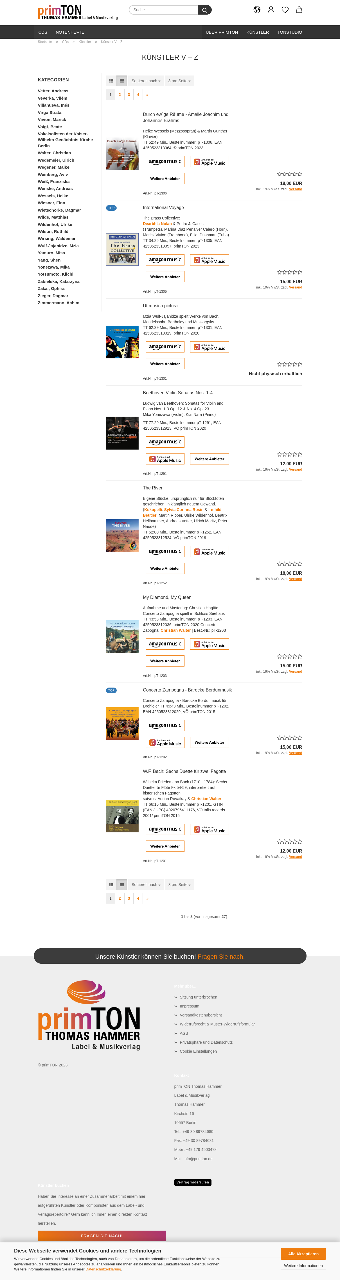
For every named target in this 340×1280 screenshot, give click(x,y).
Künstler (257, 32)
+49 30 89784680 (198, 1131)
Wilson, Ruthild (53, 231)
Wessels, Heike (53, 195)
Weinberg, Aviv (53, 174)
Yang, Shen (49, 260)
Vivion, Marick (52, 119)
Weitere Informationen (303, 1265)
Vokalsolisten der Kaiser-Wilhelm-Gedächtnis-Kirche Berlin (65, 139)
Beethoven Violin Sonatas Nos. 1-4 (178, 392)
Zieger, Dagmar (53, 295)
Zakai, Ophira (51, 288)
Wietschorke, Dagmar (59, 210)
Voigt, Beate (50, 126)
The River (152, 488)
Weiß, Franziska (54, 181)
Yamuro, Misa (51, 252)
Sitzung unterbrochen (198, 997)
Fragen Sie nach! (102, 1236)
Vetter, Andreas (53, 90)
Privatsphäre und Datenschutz (206, 1042)
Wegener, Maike (53, 167)
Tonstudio (289, 32)
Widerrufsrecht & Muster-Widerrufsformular (217, 1024)
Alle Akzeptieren (303, 1254)
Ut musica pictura (160, 305)
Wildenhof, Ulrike (55, 224)
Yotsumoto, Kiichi (55, 274)
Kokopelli (153, 509)
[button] (257, 10)
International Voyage (163, 207)
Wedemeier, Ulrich (56, 160)
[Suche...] (205, 10)
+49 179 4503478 (201, 1149)
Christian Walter (176, 630)
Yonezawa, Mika (54, 267)
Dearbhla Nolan (157, 223)
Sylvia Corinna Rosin (184, 509)
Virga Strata (50, 112)
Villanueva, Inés (53, 105)
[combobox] (146, 80)
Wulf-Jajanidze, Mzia (58, 245)
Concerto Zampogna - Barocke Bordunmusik (187, 690)
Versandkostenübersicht (201, 1015)
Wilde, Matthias (53, 217)
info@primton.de (198, 1159)
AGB (184, 1033)
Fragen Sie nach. (221, 956)
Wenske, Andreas (55, 188)
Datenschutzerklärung (103, 1269)
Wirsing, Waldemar (57, 238)
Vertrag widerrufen (193, 1182)
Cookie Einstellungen (198, 1051)
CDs (43, 32)
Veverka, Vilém (52, 98)
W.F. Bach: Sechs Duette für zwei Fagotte (184, 771)
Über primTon (222, 32)
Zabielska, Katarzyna (59, 281)
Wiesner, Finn (51, 202)
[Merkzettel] (285, 10)
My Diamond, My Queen (167, 597)
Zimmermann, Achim (59, 302)
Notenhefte (70, 32)
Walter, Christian (54, 152)
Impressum (189, 1006)
